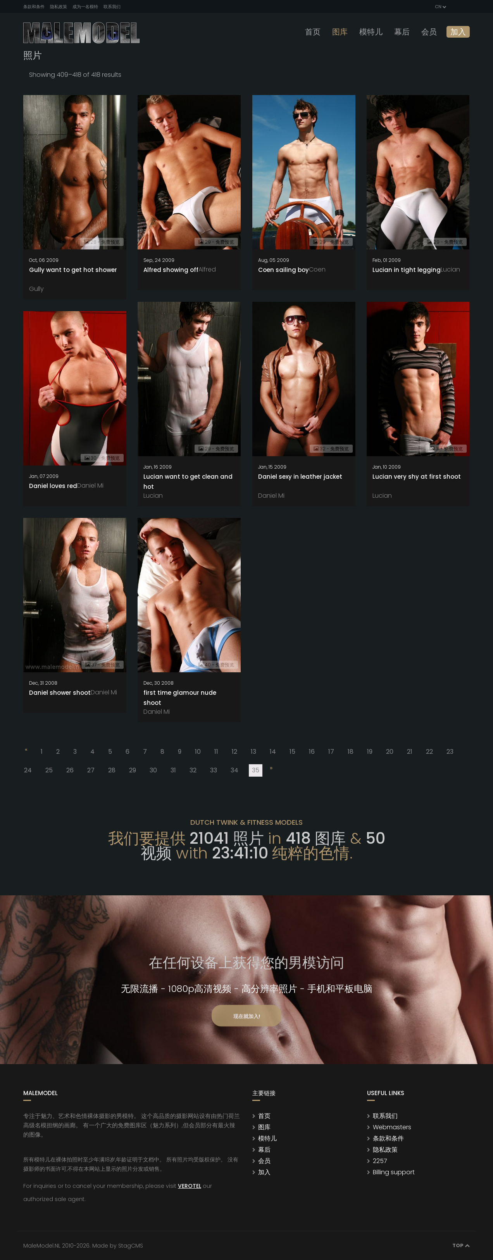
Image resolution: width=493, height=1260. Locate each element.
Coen (317, 269)
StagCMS (130, 1246)
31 (173, 770)
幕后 (402, 31)
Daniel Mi (271, 495)
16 (312, 751)
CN (440, 6)
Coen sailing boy (283, 270)
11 (216, 751)
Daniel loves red (53, 486)
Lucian (450, 269)
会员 (429, 31)
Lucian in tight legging (406, 270)
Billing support (394, 1172)
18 (350, 751)
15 (292, 751)
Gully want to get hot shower (73, 270)
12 (234, 751)
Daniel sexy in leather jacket (300, 476)
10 (198, 751)
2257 (380, 1160)
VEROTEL (189, 1186)
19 (369, 751)
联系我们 (112, 6)
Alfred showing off (170, 270)
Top (461, 1245)
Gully (36, 288)
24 (28, 770)
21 (409, 751)
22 (429, 751)
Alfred (207, 269)
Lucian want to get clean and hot (188, 481)
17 (331, 751)
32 (193, 770)
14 (273, 751)
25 (49, 770)
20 (389, 751)
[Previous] (25, 751)
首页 (313, 31)
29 (132, 770)
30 (153, 770)
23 (449, 751)
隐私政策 (58, 6)
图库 (340, 31)
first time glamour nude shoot (179, 698)
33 (213, 770)
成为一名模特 (85, 6)
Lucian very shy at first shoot (416, 476)
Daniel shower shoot (60, 693)
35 (257, 771)
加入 (458, 31)
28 (111, 770)
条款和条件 (34, 6)
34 (234, 770)
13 (253, 751)
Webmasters (392, 1127)
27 (91, 770)
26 (70, 770)
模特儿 (371, 31)
